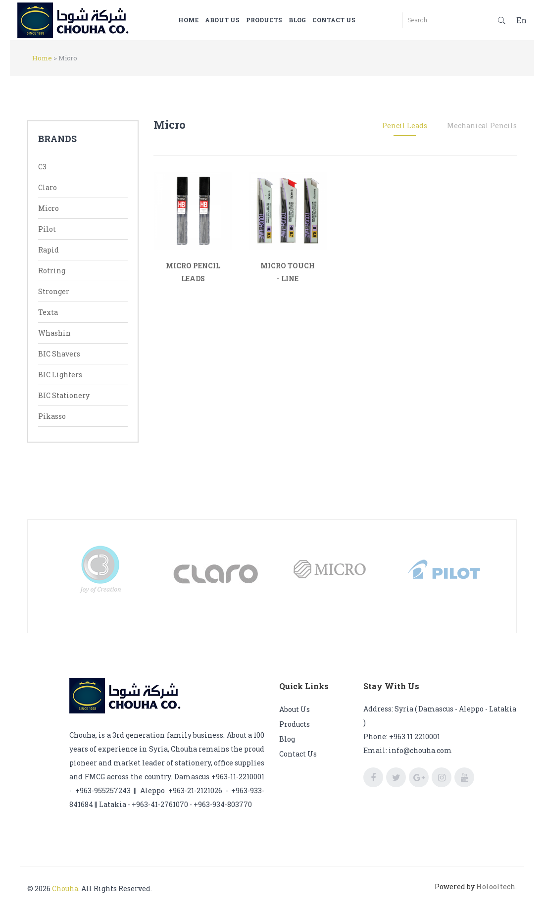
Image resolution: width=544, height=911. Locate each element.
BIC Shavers (59, 353)
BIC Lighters (60, 374)
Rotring (51, 270)
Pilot (47, 229)
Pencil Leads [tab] (404, 125)
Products (279, 20)
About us (237, 20)
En (521, 20)
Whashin (54, 333)
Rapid (48, 249)
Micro (48, 208)
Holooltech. (496, 886)
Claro (47, 187)
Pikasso (52, 416)
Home (203, 20)
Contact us (348, 20)
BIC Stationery (64, 395)
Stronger (53, 291)
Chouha (65, 888)
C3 (42, 166)
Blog (312, 20)
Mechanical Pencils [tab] (482, 125)
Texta (48, 312)
